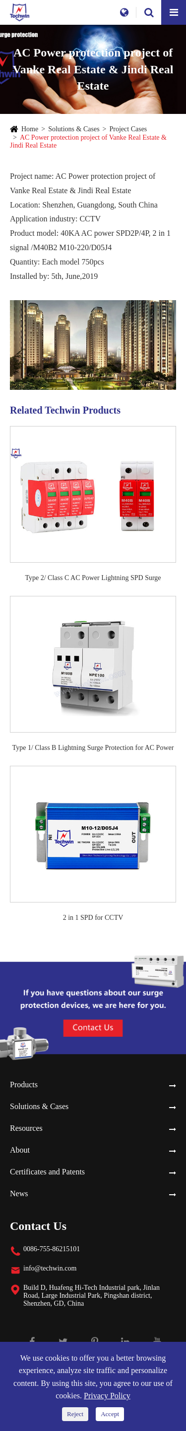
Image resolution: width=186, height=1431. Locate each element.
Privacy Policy (107, 1395)
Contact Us (38, 1225)
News (19, 1193)
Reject (75, 1414)
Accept (110, 1414)
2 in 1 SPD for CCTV (93, 917)
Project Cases (128, 129)
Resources (26, 1128)
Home (29, 129)
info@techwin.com (49, 1268)
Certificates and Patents (47, 1171)
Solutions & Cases (73, 129)
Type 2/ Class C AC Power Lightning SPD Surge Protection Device (93, 578)
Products (24, 1084)
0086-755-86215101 (51, 1249)
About (20, 1150)
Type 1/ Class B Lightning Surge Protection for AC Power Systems (93, 748)
